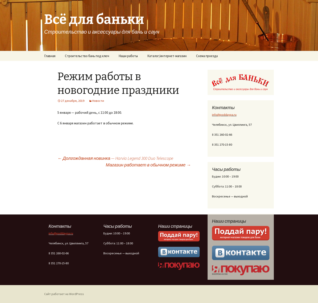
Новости (98, 101)
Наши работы (128, 56)
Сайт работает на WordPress (64, 294)
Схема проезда (207, 56)
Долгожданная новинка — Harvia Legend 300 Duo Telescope (115, 158)
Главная (49, 56)
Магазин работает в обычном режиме (148, 165)
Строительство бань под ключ (87, 56)
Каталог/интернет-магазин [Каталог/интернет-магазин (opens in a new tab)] (167, 56)
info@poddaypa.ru (224, 115)
